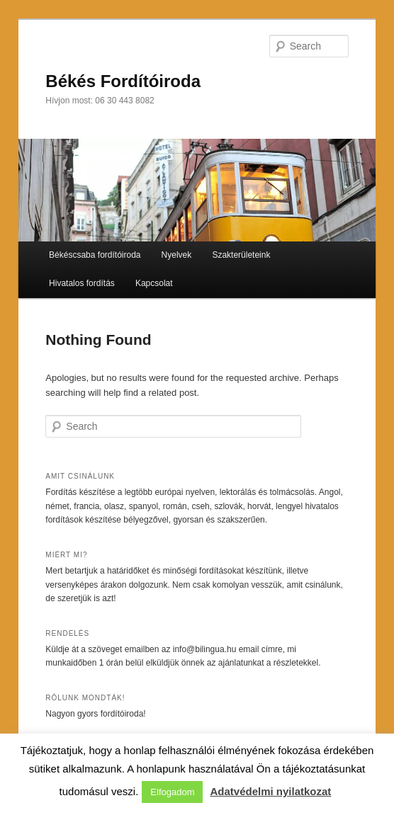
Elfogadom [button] (172, 792)
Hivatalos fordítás (82, 283)
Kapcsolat (154, 283)
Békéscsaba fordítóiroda (94, 255)
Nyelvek (177, 255)
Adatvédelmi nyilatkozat (270, 791)
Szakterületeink (241, 255)
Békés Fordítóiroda (123, 81)
